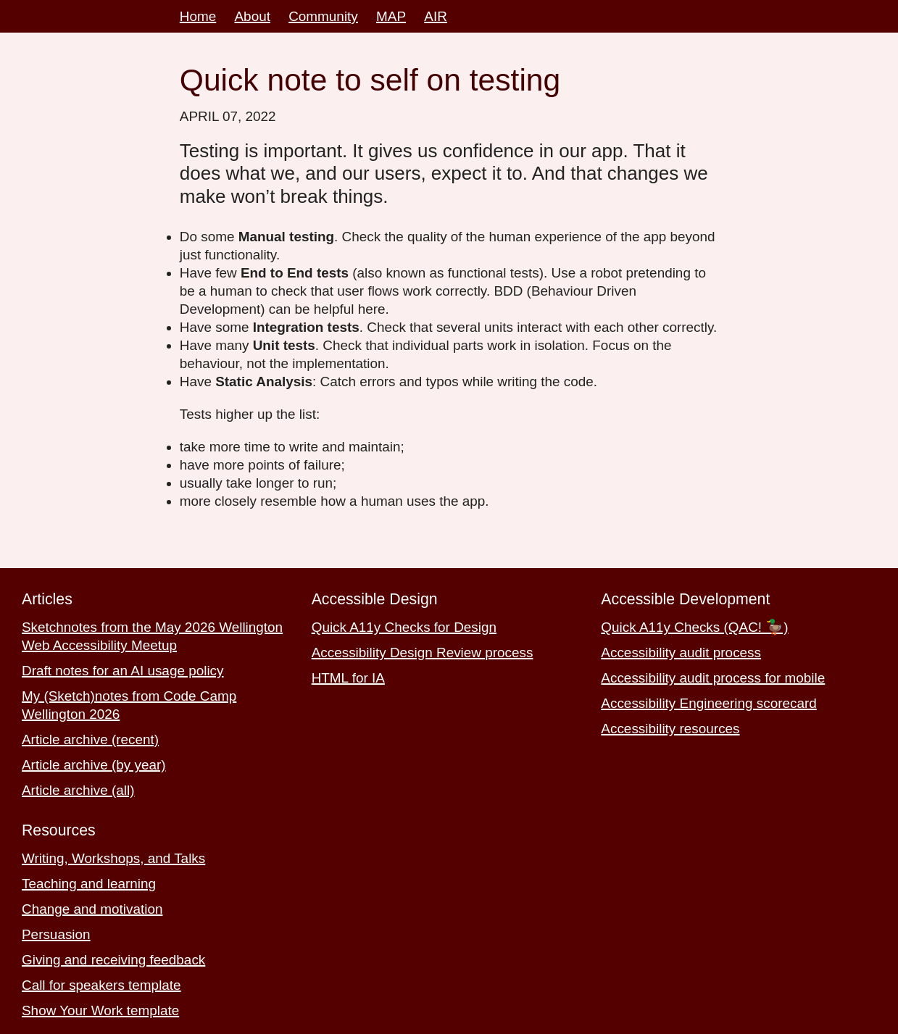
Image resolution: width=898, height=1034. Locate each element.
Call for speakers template (101, 985)
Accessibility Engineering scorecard (708, 703)
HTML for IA (348, 677)
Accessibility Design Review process (422, 652)
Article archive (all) (78, 790)
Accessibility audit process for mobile (713, 677)
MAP (391, 16)
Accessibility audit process (681, 652)
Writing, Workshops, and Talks (113, 858)
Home (198, 16)
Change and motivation (92, 909)
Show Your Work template (100, 1010)
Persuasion (56, 934)
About (252, 16)
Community (323, 16)
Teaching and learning (89, 883)
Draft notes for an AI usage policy (123, 670)
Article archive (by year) (94, 764)
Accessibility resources (670, 728)
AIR (435, 16)
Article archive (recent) (90, 739)
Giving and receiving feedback (113, 959)
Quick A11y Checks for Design (404, 627)
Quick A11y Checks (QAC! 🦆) (694, 627)
